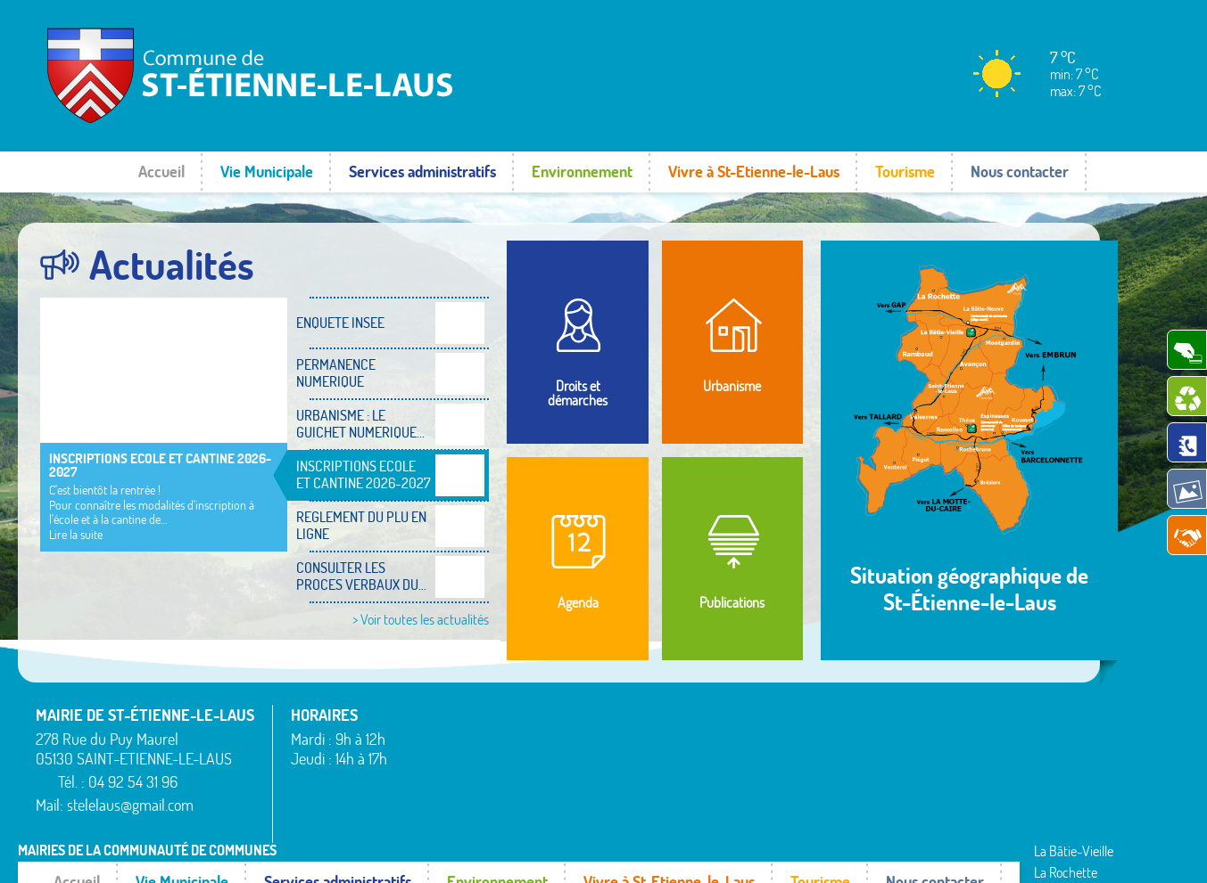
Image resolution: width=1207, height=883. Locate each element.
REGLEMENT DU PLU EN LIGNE (361, 525)
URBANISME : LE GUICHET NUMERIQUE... (360, 423)
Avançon (428, 746)
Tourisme (905, 171)
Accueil (161, 171)
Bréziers (426, 767)
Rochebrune (910, 713)
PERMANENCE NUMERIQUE (336, 373)
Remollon (665, 821)
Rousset (899, 734)
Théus (894, 778)
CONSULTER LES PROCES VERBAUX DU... (361, 576)
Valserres (902, 799)
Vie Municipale (266, 171)
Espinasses (434, 788)
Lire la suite (76, 535)
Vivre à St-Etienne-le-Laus (753, 171)
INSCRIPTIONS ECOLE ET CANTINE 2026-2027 (160, 465)
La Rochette (673, 734)
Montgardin (672, 755)
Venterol (900, 821)
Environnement (582, 171)
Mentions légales (915, 852)
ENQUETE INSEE (340, 322)
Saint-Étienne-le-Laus (938, 755)
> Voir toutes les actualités (420, 619)
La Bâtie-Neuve (446, 811)
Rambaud (667, 799)
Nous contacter (1020, 171)
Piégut (658, 778)
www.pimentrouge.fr (1035, 852)
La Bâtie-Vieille (681, 713)
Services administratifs (422, 171)
